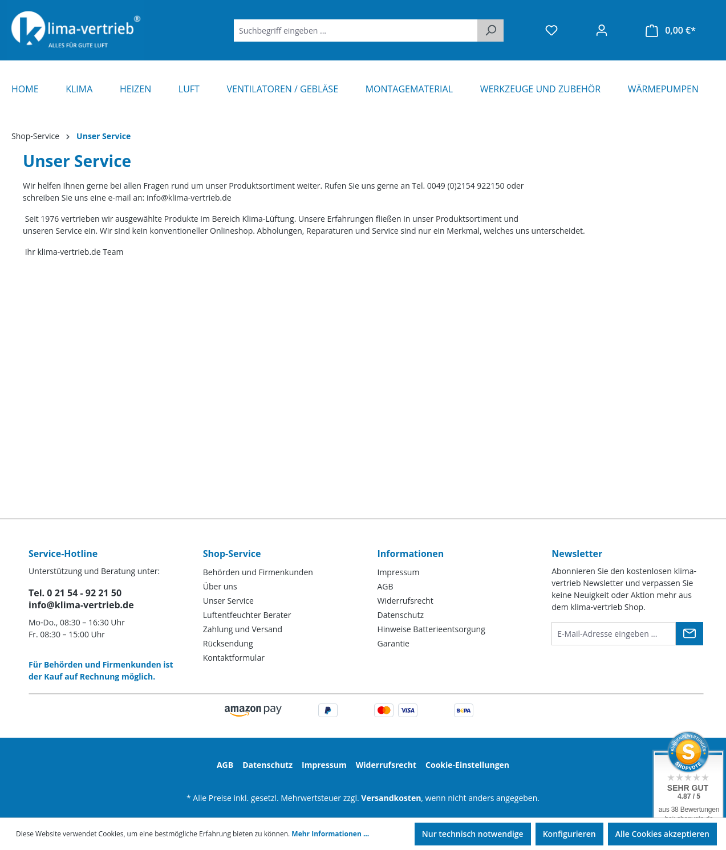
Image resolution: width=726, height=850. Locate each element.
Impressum (399, 572)
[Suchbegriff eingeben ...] (356, 30)
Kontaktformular (234, 657)
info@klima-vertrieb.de (81, 605)
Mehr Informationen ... (330, 834)
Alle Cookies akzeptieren (662, 833)
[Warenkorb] (670, 30)
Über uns (220, 586)
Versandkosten (391, 797)
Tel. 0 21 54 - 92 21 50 (75, 593)
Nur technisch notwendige (473, 833)
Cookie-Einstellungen (467, 764)
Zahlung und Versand (242, 629)
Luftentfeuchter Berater (247, 614)
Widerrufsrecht (405, 600)
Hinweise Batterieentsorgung (431, 629)
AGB (386, 586)
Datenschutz (401, 614)
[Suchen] (490, 30)
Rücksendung (228, 643)
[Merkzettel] (551, 30)
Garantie (393, 643)
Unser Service (228, 600)
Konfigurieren (569, 833)
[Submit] (689, 633)
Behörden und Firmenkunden (258, 572)
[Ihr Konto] (601, 30)
